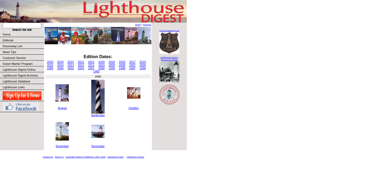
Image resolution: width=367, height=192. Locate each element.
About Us (59, 157)
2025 (50, 61)
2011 (91, 65)
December (97, 146)
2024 (60, 61)
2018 (122, 61)
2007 (132, 65)
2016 (143, 61)
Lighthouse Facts (115, 157)
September (98, 115)
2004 (60, 68)
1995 (96, 71)
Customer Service (23, 57)
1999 (112, 68)
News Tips (9, 52)
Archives (147, 24)
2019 (112, 61)
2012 (81, 65)
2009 (112, 65)
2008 (122, 65)
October (134, 108)
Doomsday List (12, 46)
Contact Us (48, 157)
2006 (143, 65)
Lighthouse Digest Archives (20, 75)
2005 (50, 68)
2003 (71, 68)
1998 (122, 68)
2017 (132, 61)
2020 (101, 61)
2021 (91, 61)
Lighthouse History (135, 157)
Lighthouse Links (14, 87)
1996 (143, 68)
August (62, 108)
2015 (50, 65)
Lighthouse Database (16, 81)
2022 (81, 61)
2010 (101, 65)
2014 (60, 65)
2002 (81, 68)
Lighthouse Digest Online (19, 69)
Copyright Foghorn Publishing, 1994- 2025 (85, 157)
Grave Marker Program (18, 63)
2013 (71, 65)
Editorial (23, 40)
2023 (71, 61)
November (62, 146)
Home (6, 34)
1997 (132, 68)
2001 (91, 68)
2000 (101, 68)
